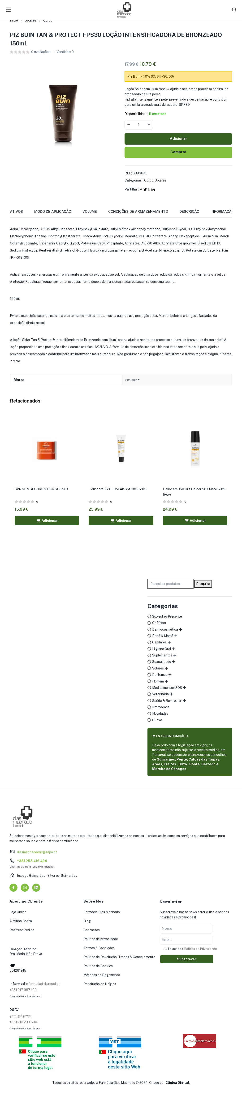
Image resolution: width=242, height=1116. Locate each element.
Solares (30, 20)
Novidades (160, 713)
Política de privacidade (100, 939)
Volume (89, 211)
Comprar (178, 152)
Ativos (16, 211)
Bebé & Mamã (162, 636)
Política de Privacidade (200, 949)
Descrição (189, 211)
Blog (87, 921)
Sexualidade (161, 662)
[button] (47, 520)
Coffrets (159, 623)
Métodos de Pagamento (101, 975)
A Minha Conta (20, 921)
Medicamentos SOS (167, 688)
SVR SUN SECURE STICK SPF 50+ (41, 489)
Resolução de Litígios (99, 984)
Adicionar (178, 138)
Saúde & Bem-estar (167, 701)
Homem (158, 681)
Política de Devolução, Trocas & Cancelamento (119, 957)
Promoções (160, 707)
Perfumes (159, 675)
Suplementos (162, 655)
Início (14, 20)
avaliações (40, 52)
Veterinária (160, 694)
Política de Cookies (98, 966)
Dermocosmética (165, 629)
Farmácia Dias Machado (101, 912)
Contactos (91, 930)
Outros (157, 720)
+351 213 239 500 (23, 1022)
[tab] (22, 212)
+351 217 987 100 (23, 990)
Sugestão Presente (167, 616)
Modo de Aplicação (52, 211)
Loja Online (17, 912)
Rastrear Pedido (21, 930)
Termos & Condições (99, 948)
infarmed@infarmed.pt (43, 984)
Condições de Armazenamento (138, 211)
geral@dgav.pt (20, 1016)
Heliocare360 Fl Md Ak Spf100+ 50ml (118, 489)
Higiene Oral (161, 649)
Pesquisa (203, 584)
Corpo (47, 20)
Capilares (159, 642)
